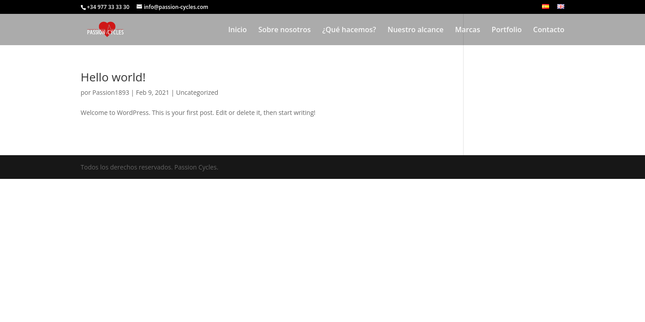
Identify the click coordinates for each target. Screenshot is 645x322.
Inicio (237, 30)
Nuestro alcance (415, 30)
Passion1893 (110, 92)
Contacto (548, 30)
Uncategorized (197, 92)
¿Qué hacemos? (349, 30)
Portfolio (507, 30)
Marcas (467, 30)
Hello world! (113, 77)
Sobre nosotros (284, 30)
